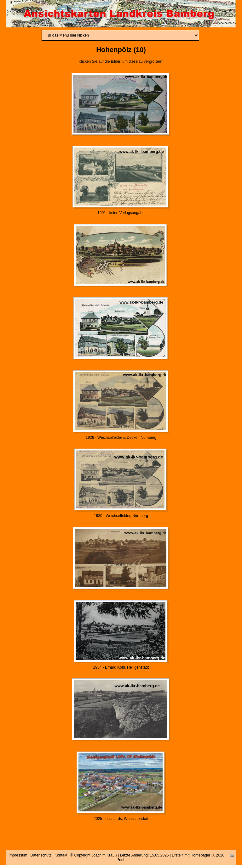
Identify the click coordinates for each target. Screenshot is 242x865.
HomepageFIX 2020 (207, 855)
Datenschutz (40, 855)
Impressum (18, 855)
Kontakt (61, 855)
